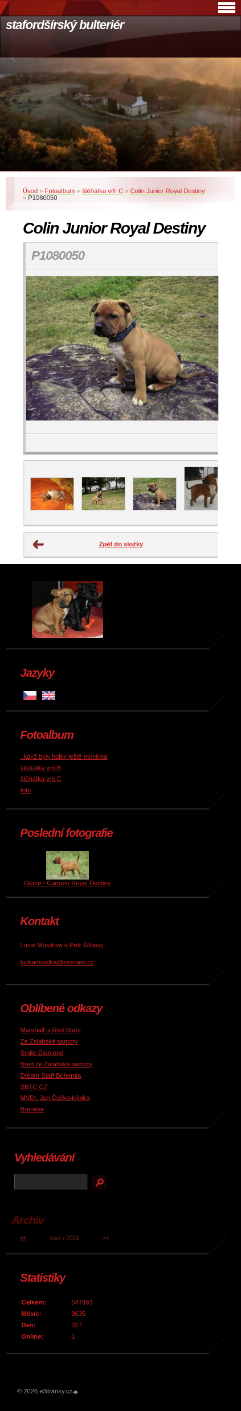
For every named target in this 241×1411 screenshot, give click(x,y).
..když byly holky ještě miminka (64, 756)
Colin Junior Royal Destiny (167, 190)
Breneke (32, 1109)
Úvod (30, 190)
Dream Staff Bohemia (51, 1075)
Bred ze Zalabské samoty (56, 1064)
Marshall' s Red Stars (51, 1029)
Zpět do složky (121, 544)
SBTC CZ (34, 1086)
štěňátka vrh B (41, 767)
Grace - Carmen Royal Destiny (67, 883)
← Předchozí (38, 544)
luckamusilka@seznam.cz (57, 962)
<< (23, 1238)
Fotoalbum (60, 190)
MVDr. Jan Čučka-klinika (55, 1097)
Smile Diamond (42, 1052)
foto (26, 790)
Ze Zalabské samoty (49, 1041)
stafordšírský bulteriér (65, 25)
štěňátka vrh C (102, 190)
